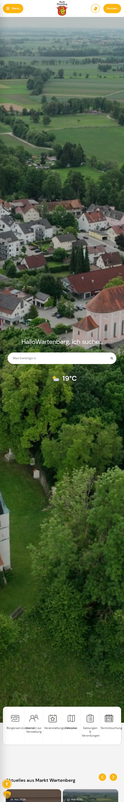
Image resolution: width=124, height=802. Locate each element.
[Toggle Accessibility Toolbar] (6, 784)
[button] (13, 8)
